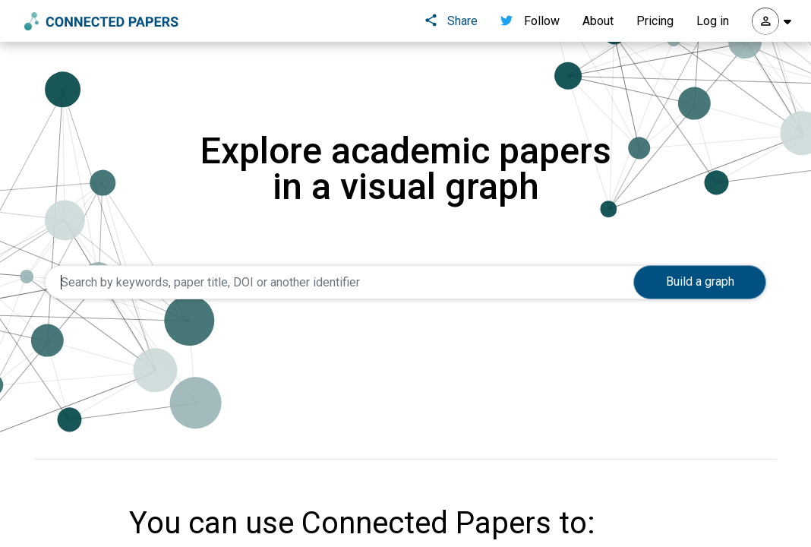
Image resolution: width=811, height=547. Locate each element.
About (598, 21)
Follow (530, 21)
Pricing (655, 21)
